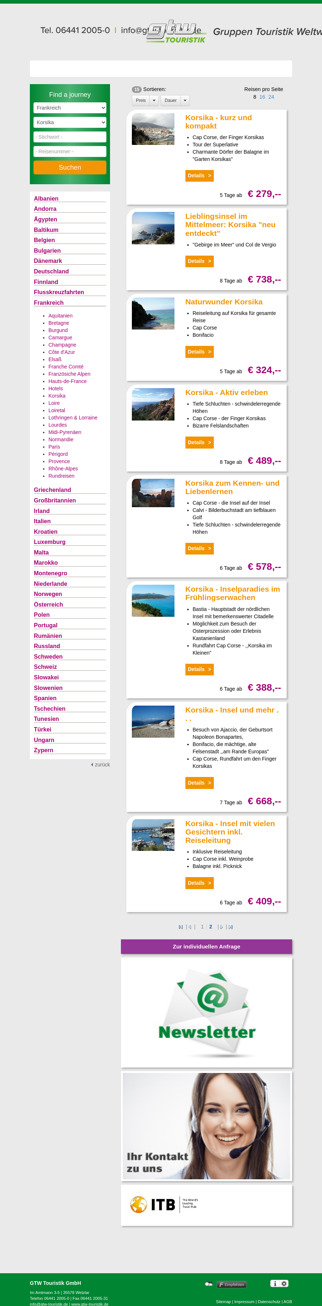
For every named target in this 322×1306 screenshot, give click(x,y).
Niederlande (50, 584)
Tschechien (50, 709)
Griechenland (52, 490)
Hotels (55, 388)
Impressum (244, 1301)
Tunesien (46, 719)
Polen (42, 615)
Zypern (43, 750)
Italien (42, 521)
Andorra (45, 209)
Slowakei (46, 677)
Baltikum (46, 230)
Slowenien (48, 688)
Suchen (70, 167)
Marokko (46, 563)
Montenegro (50, 573)
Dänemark (48, 261)
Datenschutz (269, 1301)
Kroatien (46, 532)
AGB (287, 1301)
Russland (47, 646)
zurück (102, 765)
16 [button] (262, 97)
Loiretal (56, 410)
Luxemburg (50, 542)
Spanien (45, 698)
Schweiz (45, 667)
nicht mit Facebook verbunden (209, 1284)
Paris (54, 447)
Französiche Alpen (69, 374)
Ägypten (45, 219)
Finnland (46, 282)
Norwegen (48, 594)
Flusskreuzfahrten (59, 292)
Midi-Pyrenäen (64, 432)
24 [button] (271, 97)
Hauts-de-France (67, 381)
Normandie (60, 439)
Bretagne (58, 323)
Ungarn (44, 740)
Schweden (48, 657)
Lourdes (57, 425)
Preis (141, 100)
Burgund (58, 330)
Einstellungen (283, 1283)
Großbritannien (55, 500)
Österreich (48, 604)
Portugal (46, 625)
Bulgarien (47, 251)
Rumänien (48, 636)
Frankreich (49, 303)
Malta (41, 552)
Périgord (58, 454)
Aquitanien (60, 316)
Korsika (57, 396)
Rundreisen (61, 476)
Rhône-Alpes (63, 468)
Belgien (44, 240)
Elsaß (55, 359)
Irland (42, 511)
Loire (54, 403)
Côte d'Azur (61, 352)
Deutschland (51, 271)
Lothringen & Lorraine (73, 418)
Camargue (60, 337)
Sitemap (223, 1301)
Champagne (62, 345)
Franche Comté (65, 367)
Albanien (46, 199)
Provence (59, 461)
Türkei (42, 729)
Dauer (171, 100)
